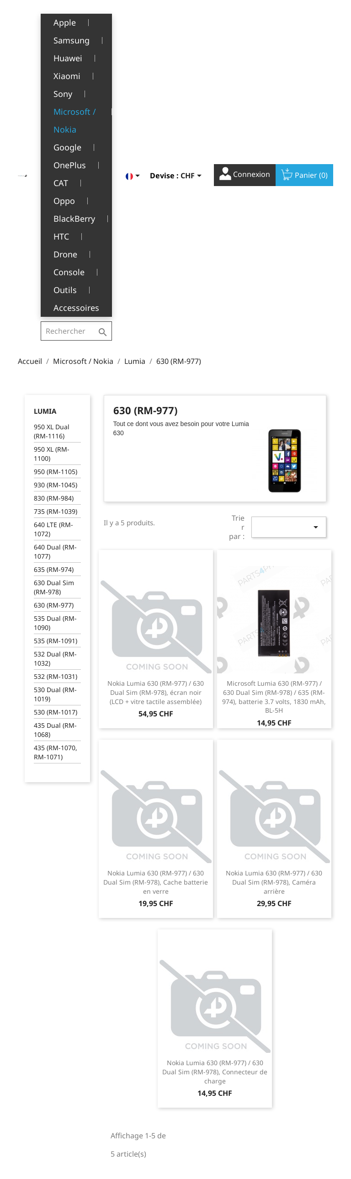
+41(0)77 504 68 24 (49, 1113)
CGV (113, 1059)
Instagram (323, 992)
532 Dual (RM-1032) (55, 425)
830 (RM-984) (54, 264)
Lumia (45, 177)
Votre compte (213, 1032)
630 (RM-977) (54, 371)
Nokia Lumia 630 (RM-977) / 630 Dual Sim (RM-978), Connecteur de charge (214, 838)
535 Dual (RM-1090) (55, 389)
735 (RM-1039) (55, 277)
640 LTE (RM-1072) (53, 295)
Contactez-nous (130, 1130)
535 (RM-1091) (55, 407)
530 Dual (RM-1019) (55, 460)
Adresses (196, 1097)
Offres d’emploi (130, 1116)
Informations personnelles (202, 1050)
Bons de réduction (210, 1111)
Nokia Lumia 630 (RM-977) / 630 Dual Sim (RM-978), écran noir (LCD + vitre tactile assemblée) (155, 458)
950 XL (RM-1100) (51, 220)
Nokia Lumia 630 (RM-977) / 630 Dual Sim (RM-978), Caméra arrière (274, 648)
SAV (112, 1087)
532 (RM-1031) (55, 442)
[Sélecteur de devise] (193, 21)
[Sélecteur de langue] (134, 21)
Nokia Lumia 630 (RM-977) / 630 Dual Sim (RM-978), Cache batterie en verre (155, 648)
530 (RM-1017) (55, 478)
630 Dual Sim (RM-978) (54, 354)
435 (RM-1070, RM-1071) (55, 519)
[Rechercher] (77, 20)
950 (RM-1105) (55, 238)
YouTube (303, 992)
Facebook (283, 992)
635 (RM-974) (54, 335)
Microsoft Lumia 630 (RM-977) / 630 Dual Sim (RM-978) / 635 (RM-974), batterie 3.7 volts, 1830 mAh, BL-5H (274, 463)
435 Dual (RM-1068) (55, 496)
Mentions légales (133, 1045)
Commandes (201, 1069)
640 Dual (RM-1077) (55, 318)
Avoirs (191, 1083)
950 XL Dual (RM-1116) (51, 198)
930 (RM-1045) (55, 251)
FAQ (113, 1102)
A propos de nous (134, 1073)
